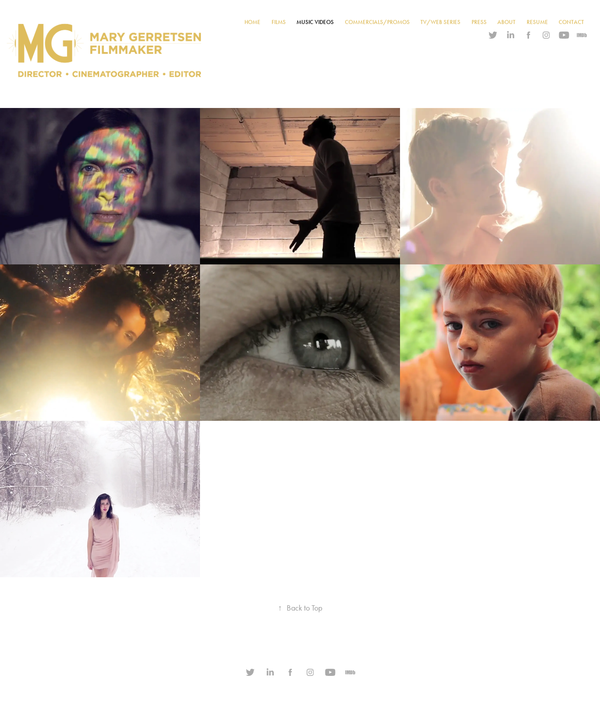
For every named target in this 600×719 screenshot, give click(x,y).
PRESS (479, 22)
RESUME (537, 22)
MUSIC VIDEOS (315, 22)
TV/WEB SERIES (440, 22)
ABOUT (506, 22)
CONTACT (571, 22)
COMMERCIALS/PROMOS (377, 22)
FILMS (279, 22)
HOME (252, 22)
